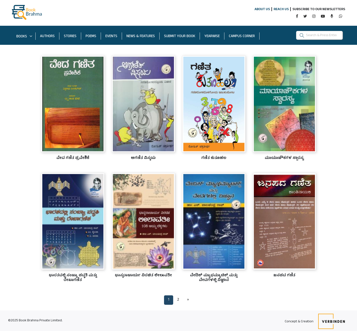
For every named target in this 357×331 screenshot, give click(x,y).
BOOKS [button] (24, 37)
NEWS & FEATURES (140, 36)
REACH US (281, 9)
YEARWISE (214, 36)
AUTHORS (47, 36)
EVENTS (111, 36)
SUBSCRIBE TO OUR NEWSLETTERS (318, 9)
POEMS (91, 36)
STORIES (70, 36)
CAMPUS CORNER (244, 36)
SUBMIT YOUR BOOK (182, 36)
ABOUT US (262, 9)
